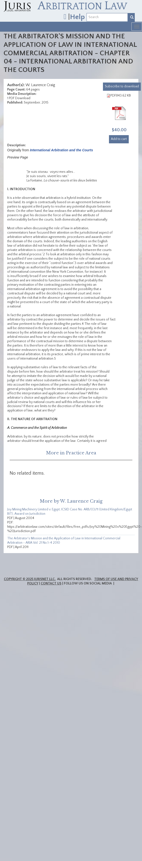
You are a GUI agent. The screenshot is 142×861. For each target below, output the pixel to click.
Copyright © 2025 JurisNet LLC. (30, 579)
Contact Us (51, 583)
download (122, 86)
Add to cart (119, 139)
